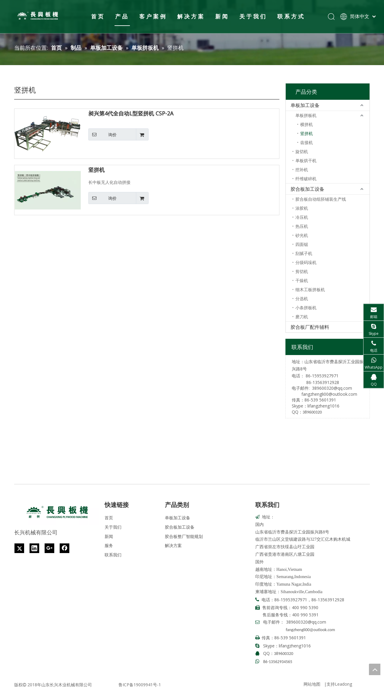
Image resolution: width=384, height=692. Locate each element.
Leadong (343, 684)
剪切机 (301, 271)
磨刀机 (301, 316)
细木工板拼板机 (310, 289)
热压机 (301, 226)
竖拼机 (96, 170)
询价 (102, 134)
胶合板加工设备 (307, 189)
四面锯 (301, 244)
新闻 (221, 16)
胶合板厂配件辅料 (310, 327)
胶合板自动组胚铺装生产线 (320, 199)
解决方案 (190, 16)
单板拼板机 (305, 115)
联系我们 (113, 555)
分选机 (301, 298)
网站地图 (312, 684)
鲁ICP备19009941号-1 (139, 684)
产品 (121, 16)
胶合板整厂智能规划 (184, 536)
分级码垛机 (305, 262)
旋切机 (301, 151)
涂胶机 (301, 208)
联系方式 (290, 16)
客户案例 (152, 16)
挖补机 (301, 169)
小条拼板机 (305, 307)
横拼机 (306, 124)
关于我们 (252, 16)
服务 (109, 546)
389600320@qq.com (332, 388)
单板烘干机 (305, 160)
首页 (97, 16)
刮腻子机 (303, 253)
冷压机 (301, 217)
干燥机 (301, 280)
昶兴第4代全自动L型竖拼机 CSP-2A (130, 113)
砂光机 (301, 235)
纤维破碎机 (305, 178)
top (374, 669)
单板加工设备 (305, 105)
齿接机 (306, 142)
